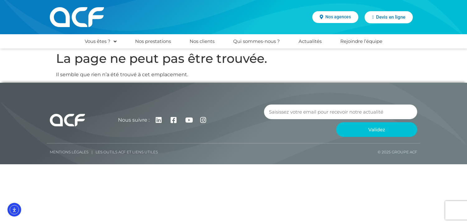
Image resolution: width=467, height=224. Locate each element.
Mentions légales (69, 152)
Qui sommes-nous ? (256, 41)
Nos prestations (153, 41)
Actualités (310, 41)
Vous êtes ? (100, 41)
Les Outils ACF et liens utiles (127, 152)
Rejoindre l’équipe (361, 41)
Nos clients (202, 41)
